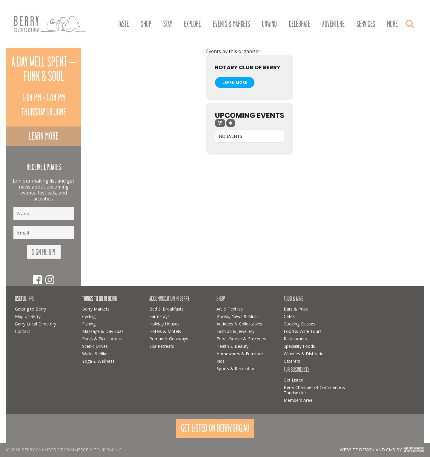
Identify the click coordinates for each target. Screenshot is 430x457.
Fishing (89, 324)
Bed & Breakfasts (166, 309)
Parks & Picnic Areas (102, 339)
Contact (22, 331)
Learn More (234, 82)
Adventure (333, 24)
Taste (123, 24)
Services (366, 24)
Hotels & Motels (165, 331)
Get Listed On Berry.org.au (215, 428)
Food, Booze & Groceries (241, 339)
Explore (192, 24)
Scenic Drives (95, 346)
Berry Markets (96, 309)
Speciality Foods (299, 346)
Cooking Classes (299, 324)
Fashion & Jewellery (235, 331)
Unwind (269, 24)
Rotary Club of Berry (247, 67)
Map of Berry (28, 316)
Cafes (289, 316)
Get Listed (293, 380)
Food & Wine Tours (303, 331)
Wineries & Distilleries (304, 353)
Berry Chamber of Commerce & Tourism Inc (314, 390)
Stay (167, 24)
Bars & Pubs (296, 309)
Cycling (89, 316)
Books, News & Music (237, 316)
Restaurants (295, 339)
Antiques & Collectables (239, 324)
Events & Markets (231, 24)
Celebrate (299, 24)
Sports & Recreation (236, 368)
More (392, 24)
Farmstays (159, 316)
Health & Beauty (232, 346)
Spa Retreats (161, 346)
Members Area (298, 400)
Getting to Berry (30, 309)
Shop (146, 24)
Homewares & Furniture (239, 353)
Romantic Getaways (168, 339)
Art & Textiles (229, 309)
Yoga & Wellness (98, 361)
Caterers (292, 361)
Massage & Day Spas (103, 331)
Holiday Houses (164, 324)
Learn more (43, 136)
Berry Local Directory (35, 324)
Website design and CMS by (371, 450)
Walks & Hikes (96, 353)
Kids (220, 361)
